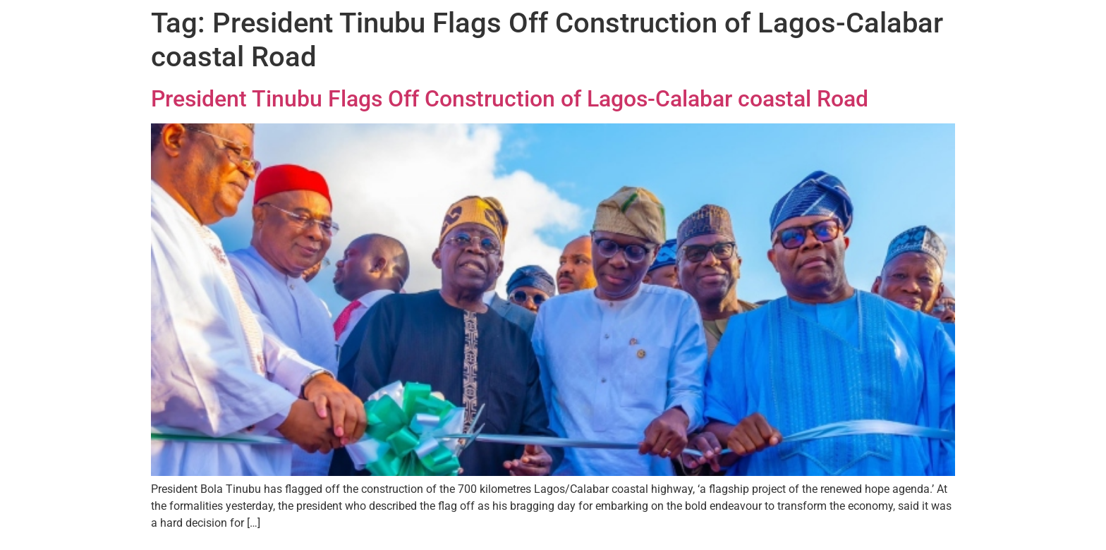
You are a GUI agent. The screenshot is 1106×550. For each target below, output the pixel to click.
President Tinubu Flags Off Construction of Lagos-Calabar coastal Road (509, 98)
